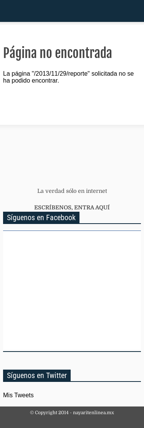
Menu (9, 11)
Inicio (111, 11)
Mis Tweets (18, 395)
